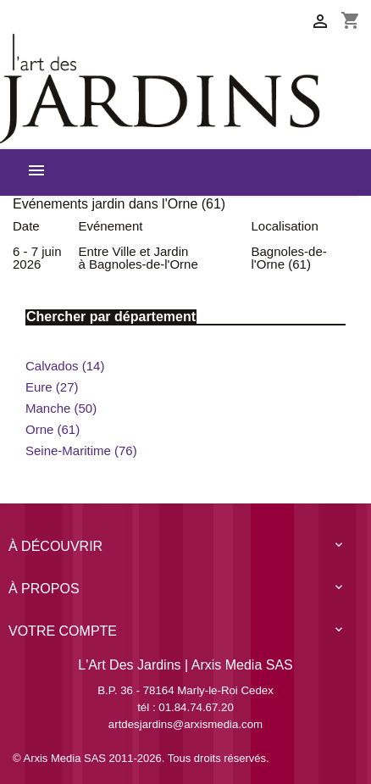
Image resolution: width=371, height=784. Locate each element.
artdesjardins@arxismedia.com (185, 724)
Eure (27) (52, 387)
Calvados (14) (64, 366)
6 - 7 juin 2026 (37, 257)
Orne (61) (52, 429)
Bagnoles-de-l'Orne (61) (289, 257)
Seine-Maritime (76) (81, 450)
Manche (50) (61, 408)
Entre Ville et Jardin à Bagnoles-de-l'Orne (138, 257)
